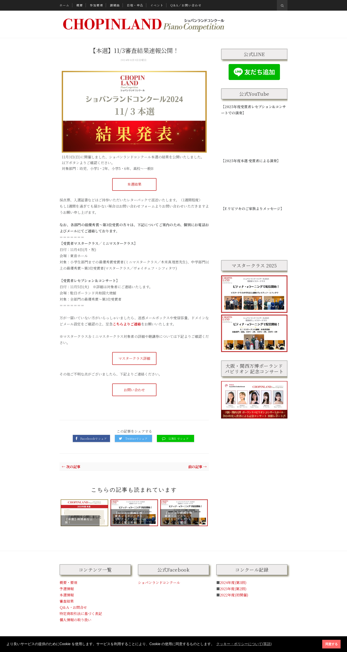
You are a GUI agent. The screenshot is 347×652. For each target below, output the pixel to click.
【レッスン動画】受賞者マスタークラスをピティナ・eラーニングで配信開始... (130, 517)
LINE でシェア (179, 438)
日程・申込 (135, 5)
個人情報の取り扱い (75, 619)
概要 (79, 5)
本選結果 (134, 184)
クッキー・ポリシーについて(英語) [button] (244, 644)
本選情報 (67, 595)
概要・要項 (68, 582)
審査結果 (67, 601)
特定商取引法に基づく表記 (81, 613)
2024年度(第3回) (233, 582)
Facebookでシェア (93, 438)
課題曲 (115, 5)
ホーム (64, 5)
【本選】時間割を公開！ (79, 520)
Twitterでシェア (136, 438)
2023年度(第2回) (233, 588)
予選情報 (67, 588)
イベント (157, 5)
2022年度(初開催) (234, 595)
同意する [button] (331, 644)
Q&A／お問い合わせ (186, 5)
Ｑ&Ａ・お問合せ (73, 607)
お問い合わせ (134, 389)
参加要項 (96, 5)
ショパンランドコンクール (159, 582)
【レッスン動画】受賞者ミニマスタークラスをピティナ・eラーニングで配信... (179, 517)
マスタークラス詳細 (134, 358)
